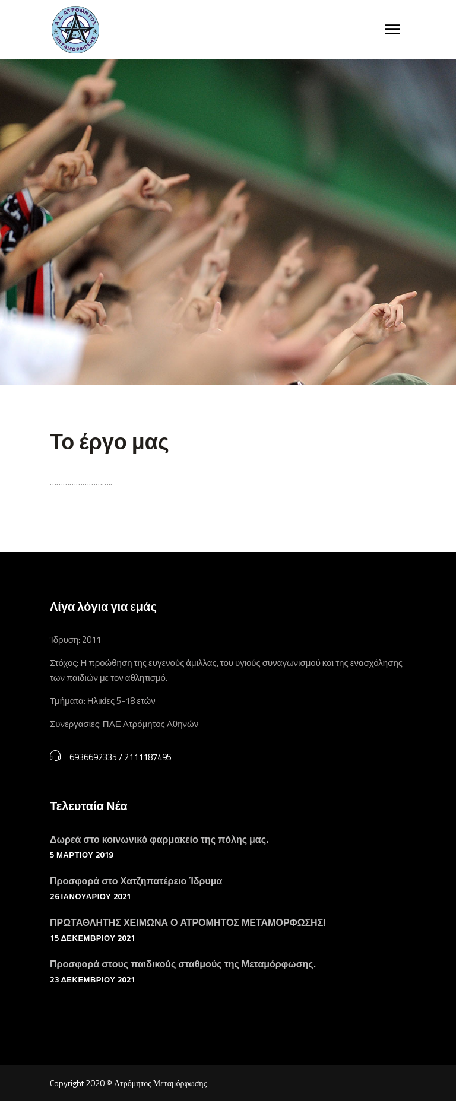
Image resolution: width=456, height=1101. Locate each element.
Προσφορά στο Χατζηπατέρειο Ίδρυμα (136, 881)
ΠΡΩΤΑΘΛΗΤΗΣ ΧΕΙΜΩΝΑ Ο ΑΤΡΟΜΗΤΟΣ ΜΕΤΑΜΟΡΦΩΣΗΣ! (187, 922)
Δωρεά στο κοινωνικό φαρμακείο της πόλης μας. (159, 839)
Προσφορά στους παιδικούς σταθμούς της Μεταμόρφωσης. (183, 964)
